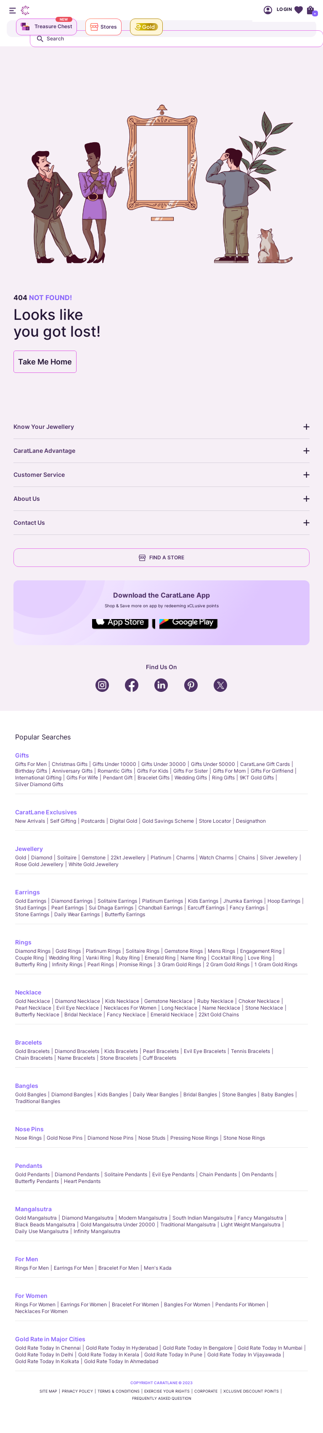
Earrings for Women (84, 1304)
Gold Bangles (30, 1094)
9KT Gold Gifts (257, 777)
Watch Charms (216, 857)
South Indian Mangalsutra (202, 1218)
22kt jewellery (128, 857)
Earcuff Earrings (206, 907)
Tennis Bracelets (250, 1051)
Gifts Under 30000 (163, 764)
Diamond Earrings (72, 901)
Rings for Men (32, 1268)
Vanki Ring (98, 957)
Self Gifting (63, 821)
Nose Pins (29, 1129)
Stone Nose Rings (244, 1138)
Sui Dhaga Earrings (111, 907)
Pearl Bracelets (161, 1051)
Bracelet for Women (135, 1304)
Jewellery (29, 848)
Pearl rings (100, 964)
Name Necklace (221, 1008)
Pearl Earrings (67, 907)
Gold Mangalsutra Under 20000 (117, 1224)
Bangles (26, 1085)
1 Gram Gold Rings (275, 964)
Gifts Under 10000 (114, 764)
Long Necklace (179, 1008)
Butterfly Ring (31, 964)
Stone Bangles (239, 1094)
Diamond (41, 857)
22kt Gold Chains (219, 1014)
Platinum (161, 857)
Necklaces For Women (130, 1008)
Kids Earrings (203, 901)
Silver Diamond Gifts (39, 784)
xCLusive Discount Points (251, 1391)
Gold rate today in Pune (173, 1354)
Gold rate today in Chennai (48, 1348)
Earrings (27, 892)
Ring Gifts (223, 777)
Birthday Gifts (31, 771)
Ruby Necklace (215, 1001)
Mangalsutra (33, 1208)
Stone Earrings (32, 914)
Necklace (28, 992)
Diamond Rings (32, 951)
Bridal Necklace (83, 1014)
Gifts (22, 755)
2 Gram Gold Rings (227, 964)
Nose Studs (151, 1138)
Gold (20, 857)
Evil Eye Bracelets (205, 1051)
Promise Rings (135, 964)
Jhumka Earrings (242, 901)
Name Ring (193, 957)
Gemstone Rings (183, 951)
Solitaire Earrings (117, 901)
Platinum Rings (103, 951)
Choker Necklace (259, 1001)
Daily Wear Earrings (77, 914)
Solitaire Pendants (125, 1174)
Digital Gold (123, 821)
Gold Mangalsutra (36, 1218)
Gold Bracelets (32, 1051)
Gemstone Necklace (168, 1001)
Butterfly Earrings (125, 914)
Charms (185, 857)
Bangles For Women (187, 1304)
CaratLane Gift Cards (265, 764)
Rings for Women (35, 1304)
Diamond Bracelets (77, 1051)
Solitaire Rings (142, 951)
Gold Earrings (30, 901)
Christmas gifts (69, 764)
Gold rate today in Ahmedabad (121, 1361)
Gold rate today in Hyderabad (122, 1348)
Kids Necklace (122, 1001)
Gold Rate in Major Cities (50, 1339)
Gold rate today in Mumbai (270, 1348)
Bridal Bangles (200, 1094)
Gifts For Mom (229, 771)
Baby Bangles (277, 1094)
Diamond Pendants (77, 1174)
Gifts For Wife (82, 777)
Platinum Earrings (162, 901)
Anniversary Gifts (72, 771)
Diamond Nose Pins (110, 1138)
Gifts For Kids (152, 771)
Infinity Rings (67, 964)
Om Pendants (257, 1174)
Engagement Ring (260, 951)
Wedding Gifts (191, 777)
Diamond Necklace (77, 1001)
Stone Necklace (264, 1008)
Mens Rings (221, 951)
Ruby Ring (128, 957)
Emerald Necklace (172, 1014)
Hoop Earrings (283, 901)
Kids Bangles (113, 1094)
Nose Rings (28, 1138)
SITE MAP (48, 1391)
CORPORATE (206, 1391)
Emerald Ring (160, 957)
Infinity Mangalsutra (97, 1231)
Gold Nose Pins (64, 1138)
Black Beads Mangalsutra (45, 1224)
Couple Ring (29, 957)
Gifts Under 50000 (213, 764)
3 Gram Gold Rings (179, 964)
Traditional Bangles (37, 1101)
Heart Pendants (82, 1181)
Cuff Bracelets (159, 1058)
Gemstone (94, 857)
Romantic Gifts (115, 771)
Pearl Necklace (33, 1008)
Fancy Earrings (247, 907)
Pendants (28, 1165)
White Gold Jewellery (94, 864)
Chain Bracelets (34, 1058)
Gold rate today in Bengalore (198, 1348)
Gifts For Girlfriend (272, 771)
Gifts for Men (31, 764)
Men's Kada (158, 1268)
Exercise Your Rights (167, 1391)
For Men (26, 1259)
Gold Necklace (32, 1001)
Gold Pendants (32, 1174)
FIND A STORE (161, 557)
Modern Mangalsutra (143, 1218)
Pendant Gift (117, 777)
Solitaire (67, 857)
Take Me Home (45, 361)
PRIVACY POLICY (77, 1391)
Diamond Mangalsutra (88, 1218)
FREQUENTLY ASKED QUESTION (161, 1398)
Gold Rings (68, 951)
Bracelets (28, 1042)
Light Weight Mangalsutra (251, 1224)
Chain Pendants (218, 1174)
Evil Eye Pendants (173, 1174)
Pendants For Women (240, 1304)
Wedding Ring (65, 957)
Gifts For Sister (190, 771)
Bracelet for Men (118, 1268)
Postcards (93, 821)
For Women (31, 1295)
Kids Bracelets (121, 1051)
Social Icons (123, 629)
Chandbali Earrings (160, 907)
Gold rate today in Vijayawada (244, 1354)
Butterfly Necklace (37, 1014)
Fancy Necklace (126, 1014)
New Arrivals (30, 821)
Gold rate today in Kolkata (47, 1361)
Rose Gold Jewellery (39, 864)
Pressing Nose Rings (194, 1138)
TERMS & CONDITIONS (119, 1391)
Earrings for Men (73, 1268)
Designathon (251, 821)
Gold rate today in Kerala (108, 1354)
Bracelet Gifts (153, 777)
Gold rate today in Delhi (44, 1354)
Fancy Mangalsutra (260, 1218)
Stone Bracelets (119, 1058)
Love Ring (259, 957)
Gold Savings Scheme (168, 821)
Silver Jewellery (279, 857)
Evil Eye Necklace (77, 1008)
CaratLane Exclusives (46, 812)
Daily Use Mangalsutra (42, 1231)
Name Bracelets (76, 1058)
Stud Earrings (30, 907)
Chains (246, 857)
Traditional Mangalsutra (188, 1224)
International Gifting (38, 777)
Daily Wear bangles (155, 1094)
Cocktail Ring (227, 957)
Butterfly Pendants (37, 1181)
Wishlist (299, 10)
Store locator (215, 821)
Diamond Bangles (72, 1094)
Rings (23, 942)
